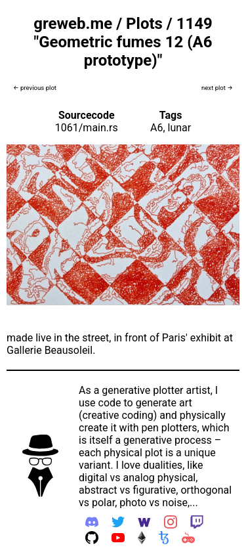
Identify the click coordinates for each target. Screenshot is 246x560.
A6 (156, 127)
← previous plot (34, 87)
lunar (180, 127)
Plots (144, 23)
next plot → (217, 87)
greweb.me (72, 23)
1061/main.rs (86, 127)
